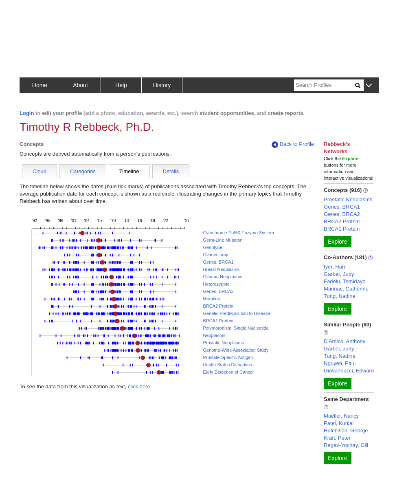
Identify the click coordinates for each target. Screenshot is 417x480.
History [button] (162, 85)
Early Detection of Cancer (228, 372)
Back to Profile (293, 144)
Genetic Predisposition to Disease (236, 313)
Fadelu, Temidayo (344, 281)
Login (27, 113)
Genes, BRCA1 (218, 262)
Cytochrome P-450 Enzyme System (238, 232)
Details (171, 171)
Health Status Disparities (227, 364)
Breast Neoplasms (221, 269)
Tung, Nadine (340, 296)
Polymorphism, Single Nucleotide (235, 328)
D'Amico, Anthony (344, 341)
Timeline (129, 171)
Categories (83, 171)
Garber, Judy (339, 274)
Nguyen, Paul (340, 363)
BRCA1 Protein (218, 320)
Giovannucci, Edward (349, 371)
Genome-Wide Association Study (235, 350)
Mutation (211, 298)
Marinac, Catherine (346, 289)
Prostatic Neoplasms (223, 342)
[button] (369, 86)
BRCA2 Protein (218, 306)
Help (121, 85)
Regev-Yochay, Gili (346, 445)
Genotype (212, 247)
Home (39, 85)
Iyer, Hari (334, 267)
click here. (140, 386)
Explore (337, 241)
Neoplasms (214, 335)
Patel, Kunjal (338, 423)
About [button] (80, 85)
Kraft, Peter (337, 438)
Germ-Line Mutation (222, 240)
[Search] (324, 85)
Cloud (39, 171)
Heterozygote (216, 284)
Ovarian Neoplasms (222, 276)
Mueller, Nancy (341, 416)
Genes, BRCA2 (218, 291)
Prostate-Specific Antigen (228, 357)
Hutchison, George (346, 430)
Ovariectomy (215, 254)
